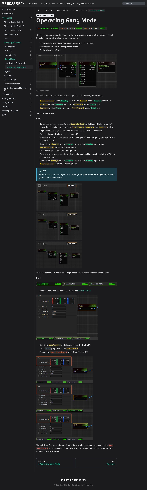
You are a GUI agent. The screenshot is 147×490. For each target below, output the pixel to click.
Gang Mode (10, 59)
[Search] (133, 3)
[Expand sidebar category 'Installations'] (30, 94)
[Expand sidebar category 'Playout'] (30, 71)
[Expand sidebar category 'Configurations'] (30, 98)
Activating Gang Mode (16, 63)
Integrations (7, 102)
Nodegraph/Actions (12, 42)
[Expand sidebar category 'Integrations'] (30, 102)
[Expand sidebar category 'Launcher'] (30, 38)
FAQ (4, 115)
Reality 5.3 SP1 (8, 9)
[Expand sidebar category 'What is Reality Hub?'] (30, 30)
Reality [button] (32, 3)
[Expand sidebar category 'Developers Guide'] (30, 111)
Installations (7, 94)
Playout (7, 71)
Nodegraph (10, 46)
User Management (12, 83)
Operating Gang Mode (16, 67)
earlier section (84, 290)
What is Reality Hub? (13, 30)
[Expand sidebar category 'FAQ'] (30, 115)
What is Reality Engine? (14, 26)
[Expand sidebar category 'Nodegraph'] (30, 46)
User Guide (7, 18)
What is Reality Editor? (13, 22)
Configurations (8, 98)
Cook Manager (10, 79)
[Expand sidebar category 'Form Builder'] (30, 55)
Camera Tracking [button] (64, 3)
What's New (7, 13)
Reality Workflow (11, 34)
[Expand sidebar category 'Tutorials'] (30, 106)
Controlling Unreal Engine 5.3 (15, 89)
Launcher (8, 38)
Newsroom (8, 75)
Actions (8, 51)
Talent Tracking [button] (46, 3)
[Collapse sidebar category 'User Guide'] (30, 18)
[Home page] (38, 10)
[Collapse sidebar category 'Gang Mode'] (30, 59)
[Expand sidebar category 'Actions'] (30, 51)
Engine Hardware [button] (84, 3)
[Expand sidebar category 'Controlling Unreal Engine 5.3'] (30, 89)
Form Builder (10, 55)
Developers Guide (10, 110)
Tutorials (6, 106)
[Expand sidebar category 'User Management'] (30, 84)
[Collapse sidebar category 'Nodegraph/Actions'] (30, 42)
